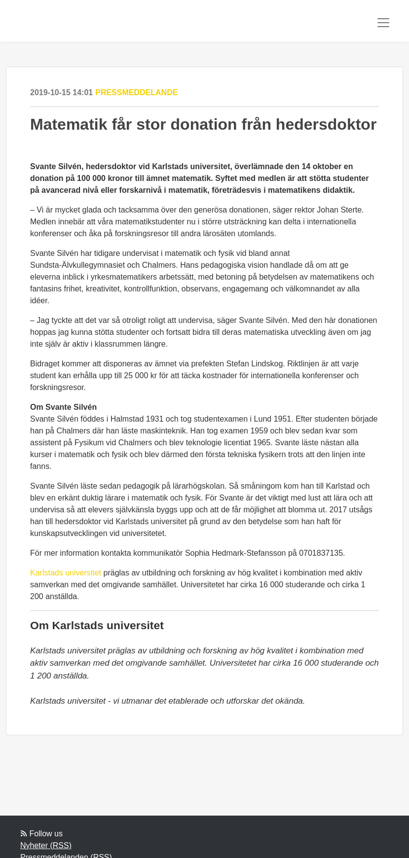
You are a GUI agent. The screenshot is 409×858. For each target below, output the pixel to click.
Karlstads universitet (65, 573)
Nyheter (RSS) (46, 845)
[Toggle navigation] (383, 22)
